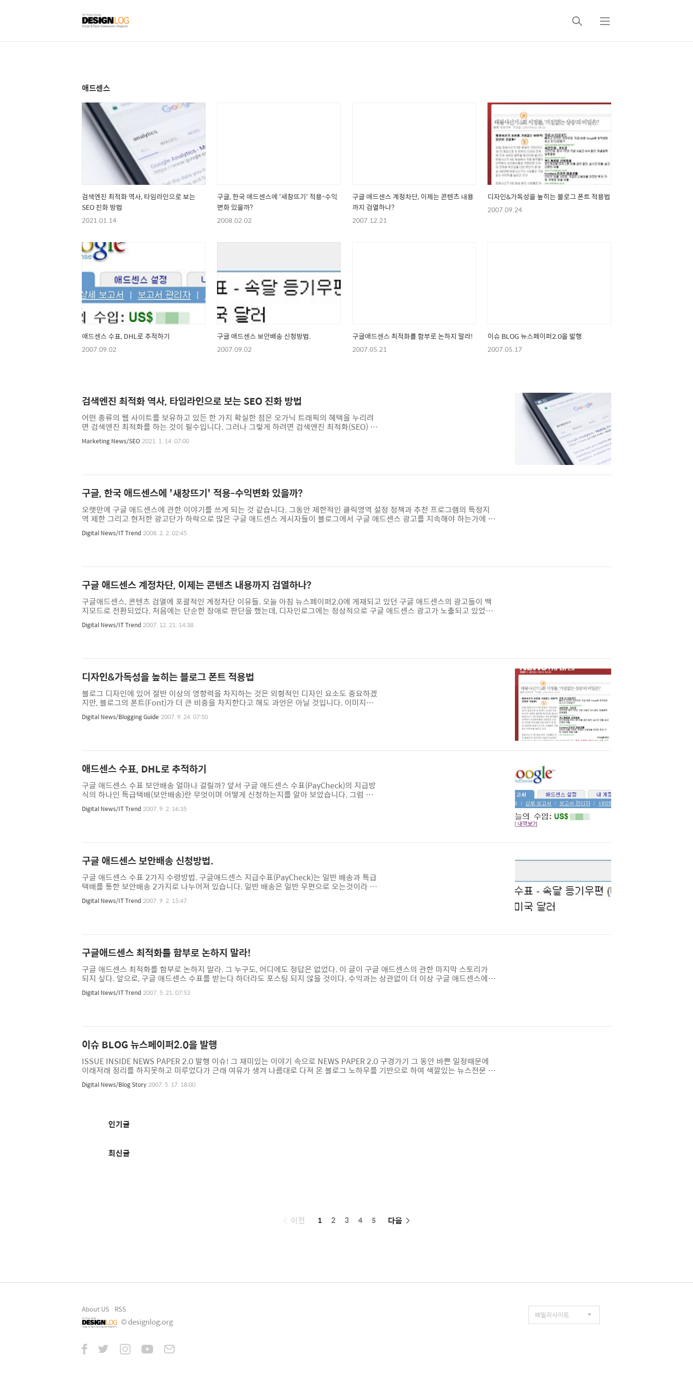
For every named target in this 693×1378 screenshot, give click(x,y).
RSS (120, 1309)
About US (95, 1309)
